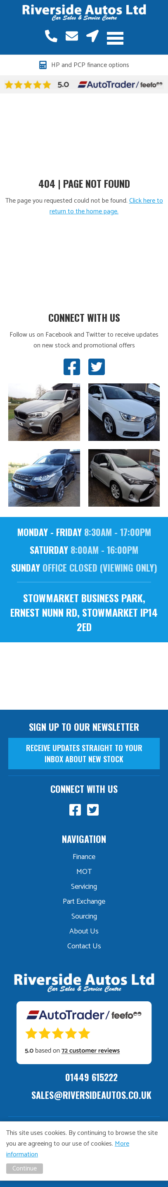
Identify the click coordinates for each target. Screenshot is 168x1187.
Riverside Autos (84, 13)
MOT (84, 871)
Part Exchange (84, 901)
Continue (24, 1168)
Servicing (84, 886)
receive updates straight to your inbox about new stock (84, 753)
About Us (84, 931)
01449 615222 (51, 36)
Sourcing (84, 916)
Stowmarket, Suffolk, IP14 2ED (92, 36)
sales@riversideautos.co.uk (72, 36)
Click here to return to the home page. (106, 206)
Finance (84, 857)
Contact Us (84, 946)
